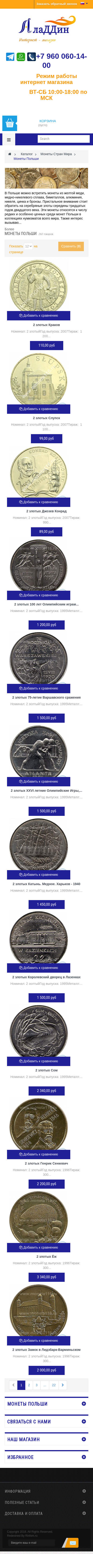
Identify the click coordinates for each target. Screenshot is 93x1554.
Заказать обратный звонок (57, 4)
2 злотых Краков (46, 325)
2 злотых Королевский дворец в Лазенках (46, 977)
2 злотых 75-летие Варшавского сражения (46, 697)
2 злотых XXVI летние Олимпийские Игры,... (46, 790)
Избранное (20, 1457)
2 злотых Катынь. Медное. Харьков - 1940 (46, 884)
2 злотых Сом (46, 1070)
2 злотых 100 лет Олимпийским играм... (46, 604)
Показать (16, 246)
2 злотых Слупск (46, 418)
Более (9, 229)
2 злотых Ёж (46, 1256)
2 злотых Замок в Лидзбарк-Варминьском (46, 1350)
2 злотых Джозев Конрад (46, 511)
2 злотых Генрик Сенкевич (46, 1163)
